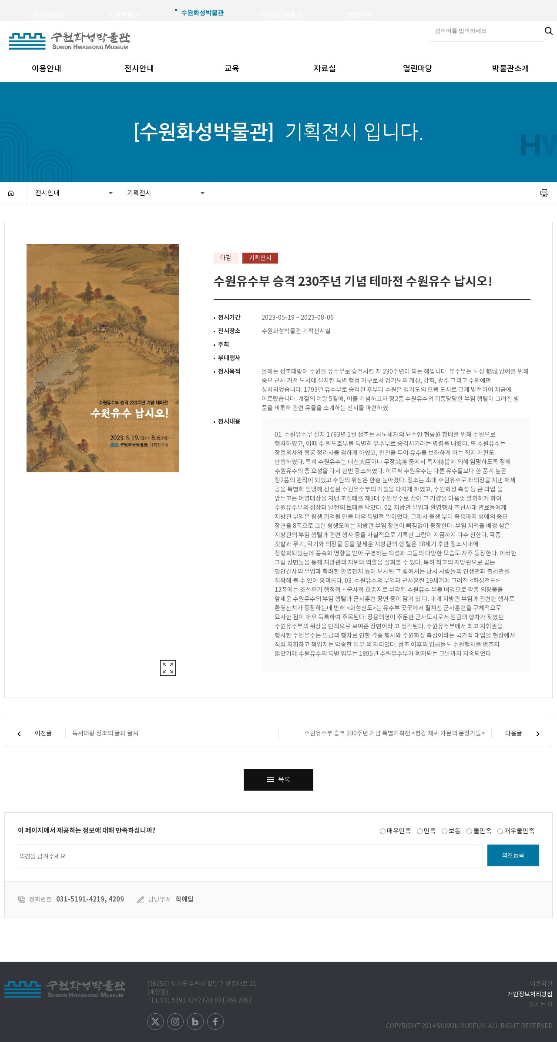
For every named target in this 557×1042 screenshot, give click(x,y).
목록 (278, 776)
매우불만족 (519, 831)
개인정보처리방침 (530, 994)
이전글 (28, 733)
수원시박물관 (45, 14)
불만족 (482, 831)
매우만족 (399, 831)
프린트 (544, 193)
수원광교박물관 (280, 14)
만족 (430, 831)
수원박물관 (124, 14)
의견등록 (513, 855)
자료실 (325, 68)
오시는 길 (541, 1005)
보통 (455, 831)
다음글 (529, 733)
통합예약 (359, 14)
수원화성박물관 (202, 13)
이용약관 (541, 984)
